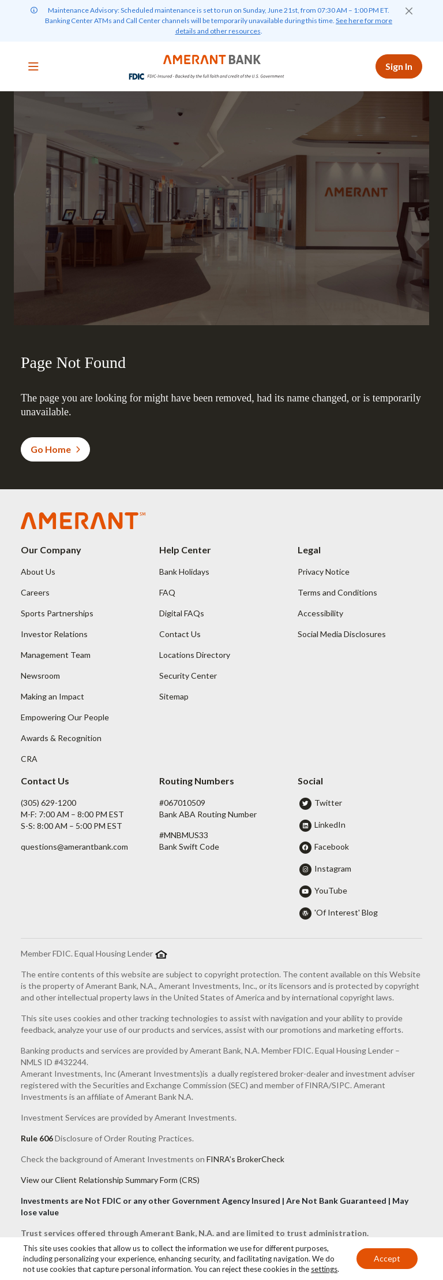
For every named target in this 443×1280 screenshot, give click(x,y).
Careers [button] (35, 592)
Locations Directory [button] (194, 655)
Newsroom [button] (40, 675)
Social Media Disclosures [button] (342, 634)
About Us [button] (38, 571)
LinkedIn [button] (330, 824)
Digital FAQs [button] (181, 613)
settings (324, 1269)
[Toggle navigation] (33, 66)
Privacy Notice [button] (324, 571)
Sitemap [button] (174, 696)
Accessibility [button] (320, 613)
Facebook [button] (331, 846)
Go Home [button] (55, 449)
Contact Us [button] (180, 634)
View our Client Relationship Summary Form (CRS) (110, 1180)
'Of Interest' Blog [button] (346, 912)
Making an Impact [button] (52, 696)
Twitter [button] (328, 803)
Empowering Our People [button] (65, 717)
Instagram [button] (332, 868)
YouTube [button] (330, 890)
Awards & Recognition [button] (61, 738)
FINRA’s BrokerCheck (245, 1159)
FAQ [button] (167, 592)
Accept (387, 1258)
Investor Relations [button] (54, 634)
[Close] (409, 11)
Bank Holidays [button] (184, 571)
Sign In (398, 66)
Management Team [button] (56, 655)
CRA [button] (29, 759)
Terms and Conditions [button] (337, 592)
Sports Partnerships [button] (57, 613)
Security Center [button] (188, 675)
